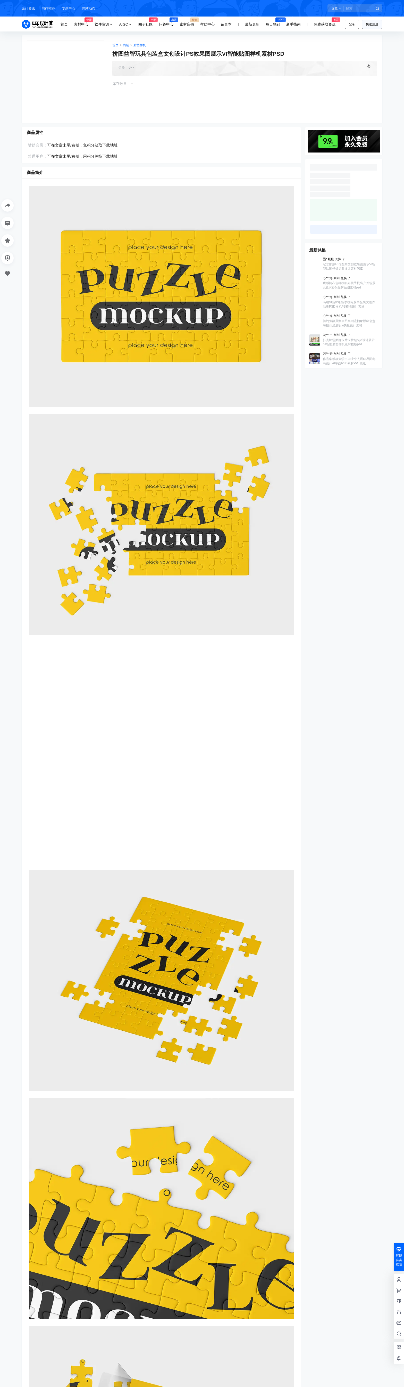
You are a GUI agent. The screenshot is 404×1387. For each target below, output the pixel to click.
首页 (115, 45)
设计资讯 (28, 8)
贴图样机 (139, 45)
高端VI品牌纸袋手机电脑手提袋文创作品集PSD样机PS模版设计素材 (349, 304)
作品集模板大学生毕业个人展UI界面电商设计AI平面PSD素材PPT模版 (349, 361)
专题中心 (68, 8)
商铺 (126, 45)
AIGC (125, 24)
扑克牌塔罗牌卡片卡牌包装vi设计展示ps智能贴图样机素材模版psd (349, 342)
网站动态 (88, 8)
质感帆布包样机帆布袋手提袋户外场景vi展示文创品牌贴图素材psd (349, 285)
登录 (352, 24)
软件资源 (104, 24)
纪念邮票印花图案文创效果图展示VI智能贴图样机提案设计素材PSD (349, 266)
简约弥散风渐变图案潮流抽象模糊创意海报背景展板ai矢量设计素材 (349, 323)
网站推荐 (48, 8)
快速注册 (372, 24)
